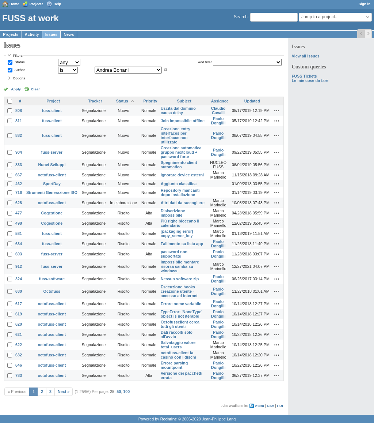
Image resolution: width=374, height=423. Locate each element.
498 (18, 223)
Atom (259, 406)
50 (119, 391)
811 (18, 121)
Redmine (168, 419)
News (69, 34)
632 (18, 355)
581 (18, 233)
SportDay (52, 183)
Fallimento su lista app (182, 244)
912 (18, 266)
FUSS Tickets (304, 76)
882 (18, 135)
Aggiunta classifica (178, 183)
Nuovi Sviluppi (51, 164)
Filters (17, 55)
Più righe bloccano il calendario (180, 223)
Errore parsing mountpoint (174, 365)
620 (18, 324)
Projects (36, 4)
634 (18, 244)
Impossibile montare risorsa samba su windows (180, 266)
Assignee (220, 101)
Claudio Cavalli (218, 110)
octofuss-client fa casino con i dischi (178, 355)
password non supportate (174, 254)
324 (18, 279)
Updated (252, 101)
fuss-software (52, 279)
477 (18, 213)
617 (18, 304)
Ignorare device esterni (182, 175)
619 (18, 314)
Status (19, 62)
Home (14, 4)
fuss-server (51, 152)
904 (18, 152)
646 (18, 365)
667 (18, 175)
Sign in (364, 4)
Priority (150, 101)
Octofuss (52, 291)
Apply (16, 89)
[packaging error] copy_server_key (177, 233)
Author (19, 70)
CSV (270, 406)
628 (18, 203)
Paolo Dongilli (218, 120)
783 (18, 375)
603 (18, 254)
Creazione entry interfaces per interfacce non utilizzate (175, 135)
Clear (35, 89)
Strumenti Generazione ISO (51, 192)
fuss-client (52, 110)
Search (241, 16)
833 (18, 164)
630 (18, 291)
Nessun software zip (180, 279)
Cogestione (52, 213)
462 (18, 183)
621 (18, 334)
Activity (32, 34)
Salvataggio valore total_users (178, 344)
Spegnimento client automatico (179, 164)
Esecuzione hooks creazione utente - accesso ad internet (179, 291)
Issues (51, 34)
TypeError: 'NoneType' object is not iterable (181, 314)
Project (53, 101)
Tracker (95, 101)
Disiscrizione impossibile (173, 213)
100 (126, 391)
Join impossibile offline (183, 121)
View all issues (306, 56)
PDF (280, 406)
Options (19, 78)
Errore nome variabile (181, 304)
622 (18, 344)
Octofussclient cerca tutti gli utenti (180, 324)
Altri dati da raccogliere (183, 203)
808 (18, 110)
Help (57, 4)
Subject (184, 101)
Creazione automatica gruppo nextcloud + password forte (181, 152)
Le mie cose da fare (310, 80)
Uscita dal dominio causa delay (178, 110)
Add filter (205, 62)
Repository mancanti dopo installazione (180, 192)
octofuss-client (52, 175)
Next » (63, 391)
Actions (277, 110)
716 (18, 192)
